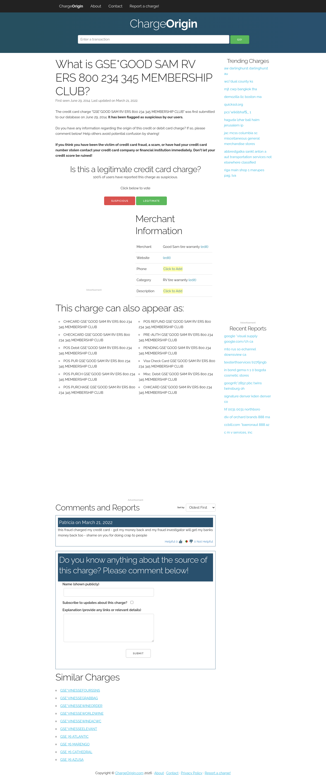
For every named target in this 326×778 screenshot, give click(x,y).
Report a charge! (144, 6)
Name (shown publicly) (80, 584)
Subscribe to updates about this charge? (94, 603)
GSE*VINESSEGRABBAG (79, 698)
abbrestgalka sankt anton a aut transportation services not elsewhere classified (248, 156)
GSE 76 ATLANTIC (74, 737)
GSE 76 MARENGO (75, 744)
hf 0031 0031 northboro (242, 409)
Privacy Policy (191, 773)
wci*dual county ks (238, 81)
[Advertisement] (93, 255)
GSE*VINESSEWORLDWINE (81, 714)
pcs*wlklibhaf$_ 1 (237, 112)
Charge (71, 6)
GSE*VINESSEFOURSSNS (80, 690)
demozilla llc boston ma (242, 97)
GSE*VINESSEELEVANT (78, 729)
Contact (115, 6)
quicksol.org (233, 104)
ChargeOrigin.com (129, 773)
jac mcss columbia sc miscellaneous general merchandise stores (242, 138)
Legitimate (151, 200)
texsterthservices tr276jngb (245, 362)
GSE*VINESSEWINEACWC (80, 721)
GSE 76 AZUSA (72, 760)
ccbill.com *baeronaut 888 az (246, 425)
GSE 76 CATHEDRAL (76, 752)
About (95, 6)
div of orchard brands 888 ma (247, 417)
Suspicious (119, 200)
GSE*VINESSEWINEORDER (81, 706)
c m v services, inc (238, 432)
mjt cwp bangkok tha (240, 89)
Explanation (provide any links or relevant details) (101, 610)
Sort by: (181, 507)
